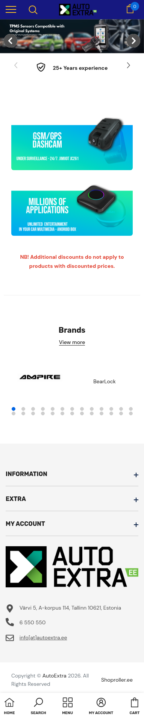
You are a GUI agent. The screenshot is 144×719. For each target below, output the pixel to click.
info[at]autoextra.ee (43, 637)
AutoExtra (54, 675)
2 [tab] (23, 409)
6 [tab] (62, 409)
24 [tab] (111, 413)
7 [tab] (72, 409)
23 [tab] (101, 413)
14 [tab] (13, 413)
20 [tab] (72, 413)
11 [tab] (111, 409)
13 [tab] (131, 409)
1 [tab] (13, 409)
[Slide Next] (128, 65)
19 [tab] (62, 413)
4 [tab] (43, 409)
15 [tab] (23, 413)
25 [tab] (121, 413)
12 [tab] (121, 409)
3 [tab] (33, 409)
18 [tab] (53, 413)
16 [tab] (33, 413)
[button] (38, 707)
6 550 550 (33, 622)
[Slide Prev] (16, 65)
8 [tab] (82, 409)
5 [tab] (53, 409)
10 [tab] (101, 409)
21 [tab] (82, 413)
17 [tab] (43, 413)
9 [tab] (92, 409)
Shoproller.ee (117, 679)
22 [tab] (92, 413)
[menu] (11, 9)
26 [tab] (131, 413)
